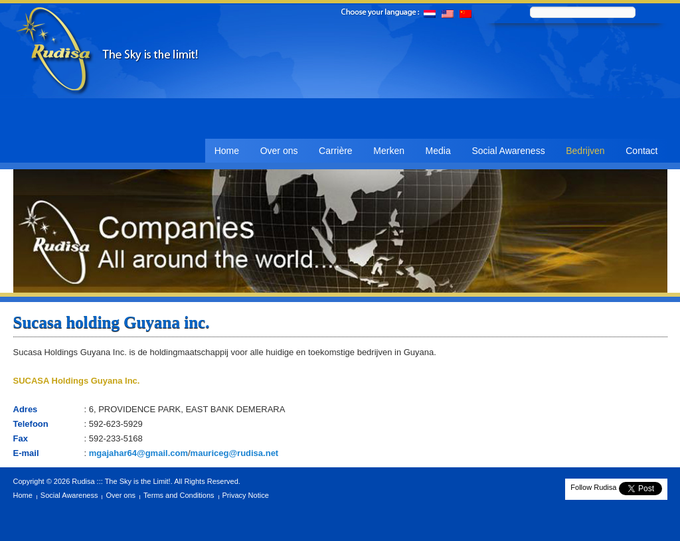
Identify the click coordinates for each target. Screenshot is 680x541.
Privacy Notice (245, 495)
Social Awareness (508, 150)
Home (226, 150)
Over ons (279, 150)
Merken (388, 150)
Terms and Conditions (178, 495)
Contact (641, 150)
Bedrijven (585, 150)
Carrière (336, 150)
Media (438, 150)
